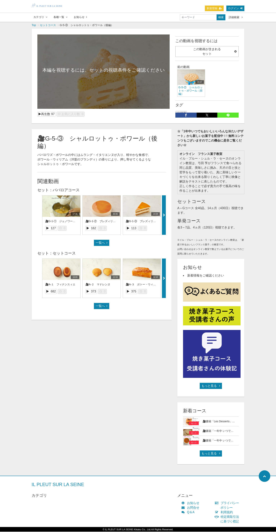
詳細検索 (236, 17)
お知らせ (80, 17)
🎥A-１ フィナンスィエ (60, 284)
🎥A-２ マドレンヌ (97, 284)
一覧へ (102, 243)
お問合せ (191, 508)
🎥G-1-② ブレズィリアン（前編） (107, 221)
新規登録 (214, 8)
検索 (221, 17)
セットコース (48, 25)
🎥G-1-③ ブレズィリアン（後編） (147, 221)
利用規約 (225, 512)
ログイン (235, 8)
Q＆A (189, 512)
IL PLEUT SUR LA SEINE (58, 484)
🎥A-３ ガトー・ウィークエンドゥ (147, 284)
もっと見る (210, 386)
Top (34, 25)
